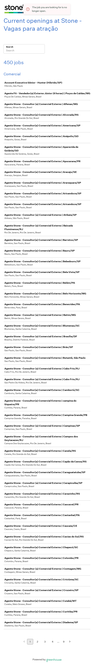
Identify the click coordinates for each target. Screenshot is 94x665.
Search (9, 47)
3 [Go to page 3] (45, 641)
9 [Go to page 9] (63, 641)
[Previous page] (24, 642)
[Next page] (69, 642)
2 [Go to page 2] (37, 641)
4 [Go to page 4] (52, 641)
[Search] (24, 50)
